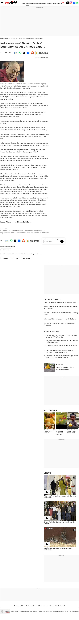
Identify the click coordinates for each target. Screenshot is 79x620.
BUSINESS (32, 3)
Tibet (16, 258)
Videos (51, 606)
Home (2, 38)
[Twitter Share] (24, 53)
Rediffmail (39, 606)
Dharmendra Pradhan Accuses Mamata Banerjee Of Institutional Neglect (59, 351)
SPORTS (47, 3)
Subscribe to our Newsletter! (51, 239)
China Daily (6, 258)
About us (61, 611)
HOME (23, 3)
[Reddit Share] (32, 53)
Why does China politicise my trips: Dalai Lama (60, 319)
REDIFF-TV (60, 3)
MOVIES (37, 3)
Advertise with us (26, 611)
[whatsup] (77, 2)
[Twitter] (67, 2)
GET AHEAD (53, 3)
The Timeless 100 (60, 606)
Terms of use (68, 611)
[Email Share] (15, 53)
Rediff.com (18, 611)
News (7, 38)
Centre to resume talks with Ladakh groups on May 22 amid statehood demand (62, 356)
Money (46, 606)
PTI (6, 53)
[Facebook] (74, 2)
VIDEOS (47, 473)
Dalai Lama (6, 249)
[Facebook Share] (28, 53)
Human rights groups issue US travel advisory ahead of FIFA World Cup (61, 336)
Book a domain (30, 606)
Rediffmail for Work (19, 606)
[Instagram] (71, 2)
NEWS (27, 3)
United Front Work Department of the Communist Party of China (21, 254)
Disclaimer (35, 611)
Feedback (55, 611)
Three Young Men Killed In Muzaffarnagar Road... (65, 368)
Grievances (76, 611)
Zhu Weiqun (26, 258)
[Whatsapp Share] (20, 53)
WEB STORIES (50, 410)
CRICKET (42, 3)
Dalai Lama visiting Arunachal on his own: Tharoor (61, 302)
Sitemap (49, 611)
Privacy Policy (42, 611)
